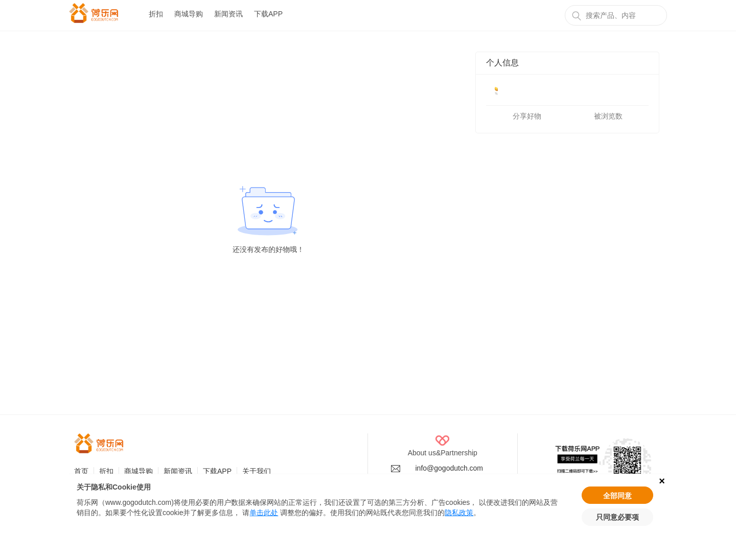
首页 (81, 471)
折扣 (156, 14)
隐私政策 (459, 512)
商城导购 (188, 14)
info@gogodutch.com (450, 468)
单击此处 (263, 512)
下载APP (268, 14)
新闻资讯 (228, 14)
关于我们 (256, 471)
